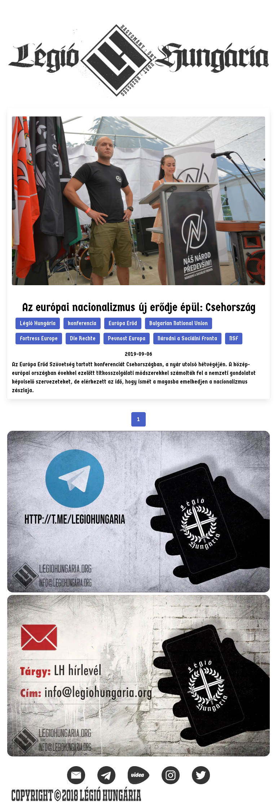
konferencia (82, 323)
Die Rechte (83, 338)
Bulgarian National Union (178, 323)
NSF (233, 338)
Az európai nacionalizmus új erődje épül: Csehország (138, 307)
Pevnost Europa (126, 338)
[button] (264, 9)
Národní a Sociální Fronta (187, 338)
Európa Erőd (123, 323)
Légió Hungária (38, 323)
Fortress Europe (39, 338)
